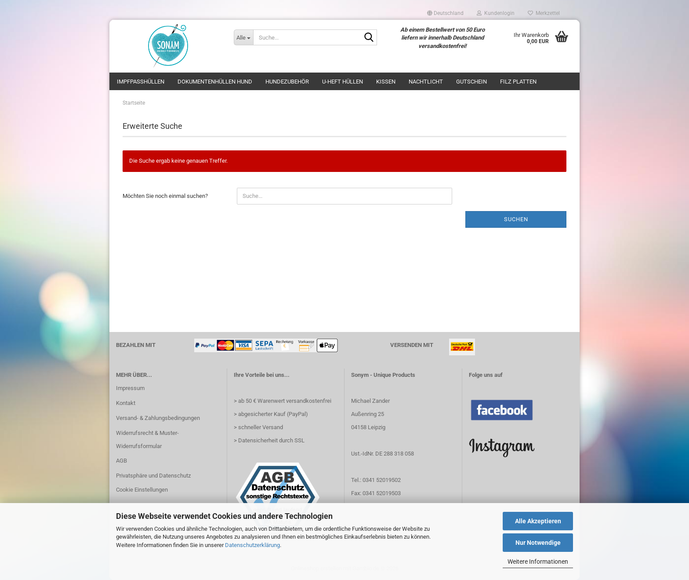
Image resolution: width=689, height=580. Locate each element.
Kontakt (125, 403)
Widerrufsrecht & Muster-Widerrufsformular (147, 439)
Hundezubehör (287, 81)
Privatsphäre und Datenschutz (153, 475)
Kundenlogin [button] (496, 13)
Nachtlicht (426, 81)
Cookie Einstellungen (142, 489)
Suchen (516, 219)
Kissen (385, 81)
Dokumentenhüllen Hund (215, 81)
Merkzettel (544, 13)
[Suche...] (243, 37)
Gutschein (471, 81)
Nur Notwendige (538, 542)
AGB (121, 460)
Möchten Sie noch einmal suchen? (165, 196)
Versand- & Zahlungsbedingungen (158, 418)
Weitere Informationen (538, 561)
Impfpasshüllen (140, 81)
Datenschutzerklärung (252, 545)
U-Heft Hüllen (342, 81)
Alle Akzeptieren (538, 521)
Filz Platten (518, 81)
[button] (445, 13)
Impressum (130, 388)
